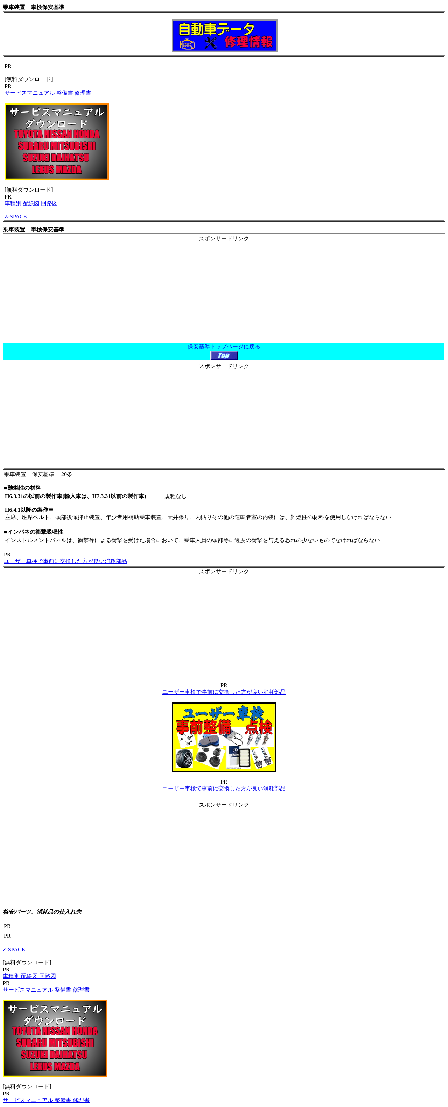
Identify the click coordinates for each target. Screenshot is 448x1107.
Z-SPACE (16, 217)
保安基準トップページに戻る (224, 347)
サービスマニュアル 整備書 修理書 (48, 93)
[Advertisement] (224, 291)
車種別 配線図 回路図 (31, 203)
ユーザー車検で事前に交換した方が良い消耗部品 (65, 561)
